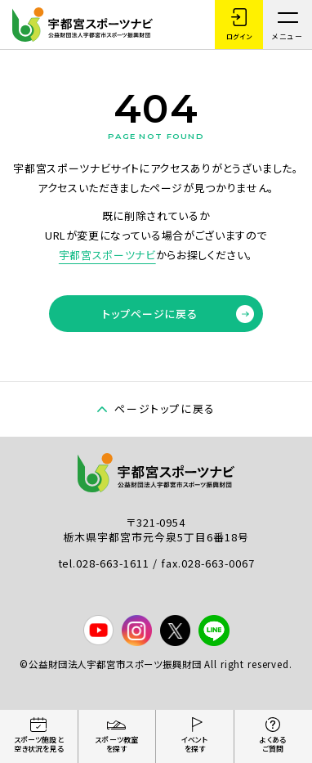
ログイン (239, 24)
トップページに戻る (178, 314)
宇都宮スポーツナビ (107, 255)
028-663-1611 (114, 563)
